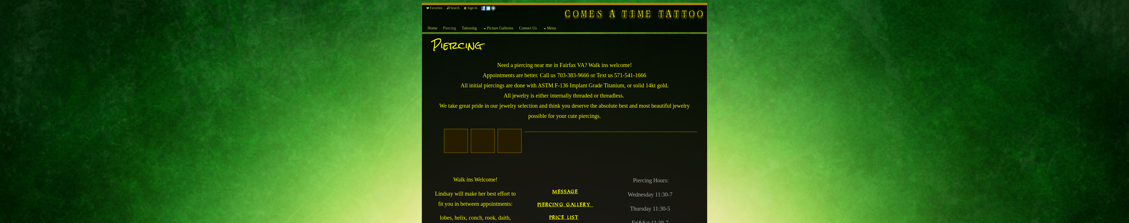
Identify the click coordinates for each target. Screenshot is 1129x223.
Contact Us (528, 28)
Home (432, 28)
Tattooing (469, 28)
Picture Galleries (497, 28)
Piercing (449, 28)
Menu (549, 28)
